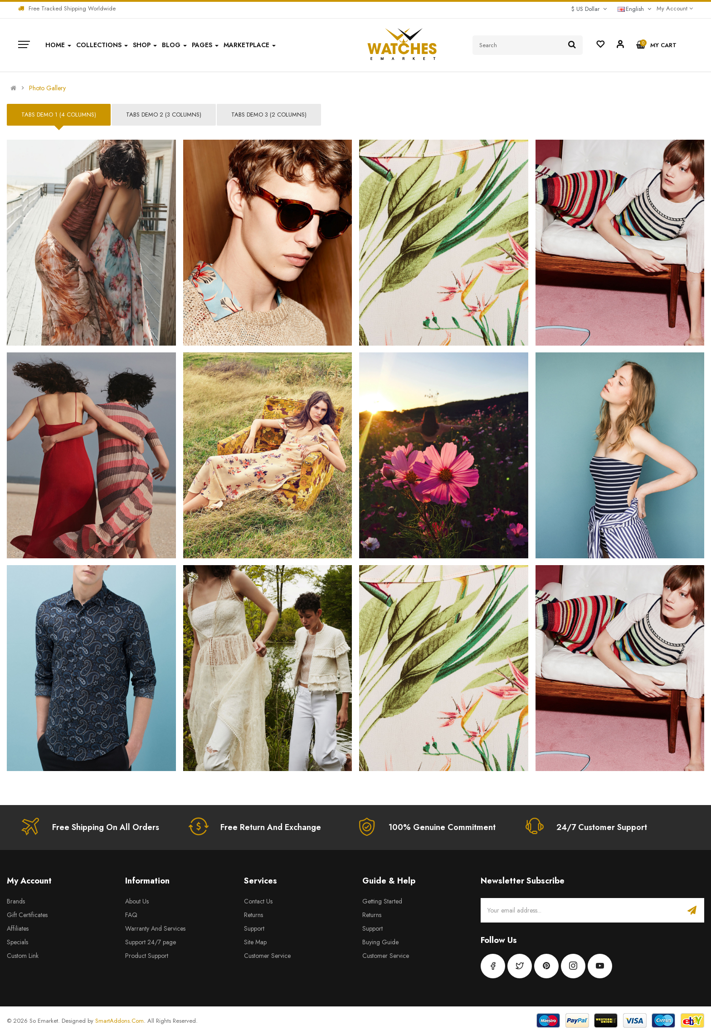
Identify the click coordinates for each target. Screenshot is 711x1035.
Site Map (255, 942)
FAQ (131, 914)
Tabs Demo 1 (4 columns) (58, 114)
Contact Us (258, 901)
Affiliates (18, 928)
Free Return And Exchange (270, 827)
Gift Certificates (27, 914)
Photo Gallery (47, 88)
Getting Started (382, 901)
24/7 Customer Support (601, 827)
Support (254, 928)
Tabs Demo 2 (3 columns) (163, 114)
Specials (17, 942)
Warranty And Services (155, 928)
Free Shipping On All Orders (105, 827)
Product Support (146, 955)
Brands (16, 901)
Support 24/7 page (150, 942)
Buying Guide (380, 942)
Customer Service (267, 955)
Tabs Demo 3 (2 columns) (269, 114)
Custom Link (23, 955)
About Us (137, 901)
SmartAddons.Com (119, 1020)
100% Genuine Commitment (442, 827)
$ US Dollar (589, 9)
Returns (253, 914)
